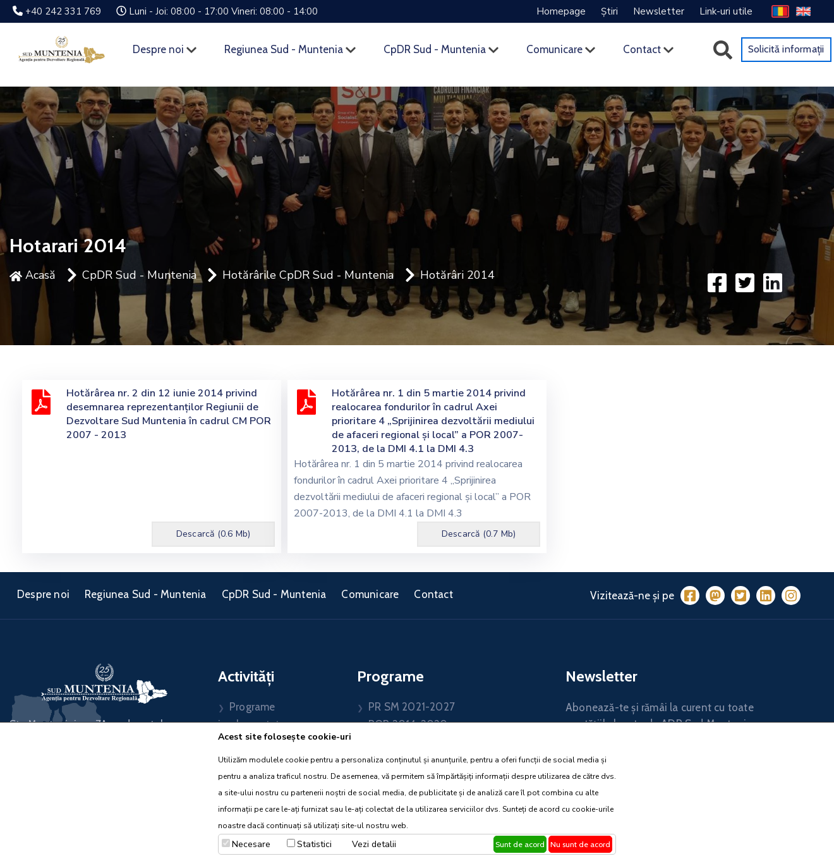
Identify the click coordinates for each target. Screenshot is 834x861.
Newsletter (658, 11)
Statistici (314, 844)
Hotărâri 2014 (457, 275)
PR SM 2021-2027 (411, 706)
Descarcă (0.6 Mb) (213, 534)
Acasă (32, 275)
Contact (642, 49)
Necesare (251, 844)
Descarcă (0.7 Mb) (479, 534)
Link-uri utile (725, 11)
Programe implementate (251, 715)
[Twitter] (740, 595)
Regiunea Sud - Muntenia (283, 49)
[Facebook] (690, 595)
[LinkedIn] (765, 595)
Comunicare (554, 49)
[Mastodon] (715, 595)
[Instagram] (791, 595)
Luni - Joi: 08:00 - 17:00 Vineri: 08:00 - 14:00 (223, 11)
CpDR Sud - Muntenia (435, 49)
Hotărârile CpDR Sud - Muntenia (308, 275)
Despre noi (158, 49)
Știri (609, 11)
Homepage (561, 11)
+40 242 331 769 (63, 11)
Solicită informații (786, 49)
